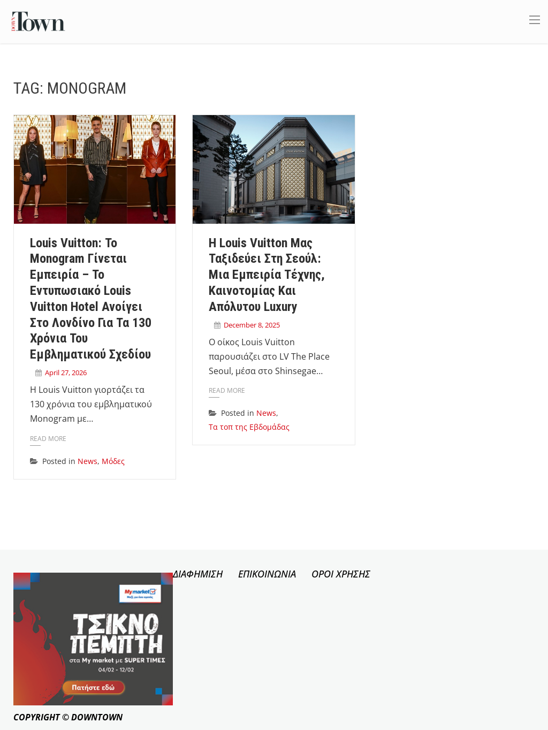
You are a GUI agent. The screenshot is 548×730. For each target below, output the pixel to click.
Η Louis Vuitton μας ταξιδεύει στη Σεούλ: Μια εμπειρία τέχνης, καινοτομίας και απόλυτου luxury (267, 274)
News (87, 461)
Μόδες (113, 461)
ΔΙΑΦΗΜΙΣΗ (198, 573)
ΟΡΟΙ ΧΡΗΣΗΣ (340, 573)
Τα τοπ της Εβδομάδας (249, 427)
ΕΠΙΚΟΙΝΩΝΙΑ (267, 573)
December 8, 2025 (252, 325)
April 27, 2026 (66, 372)
